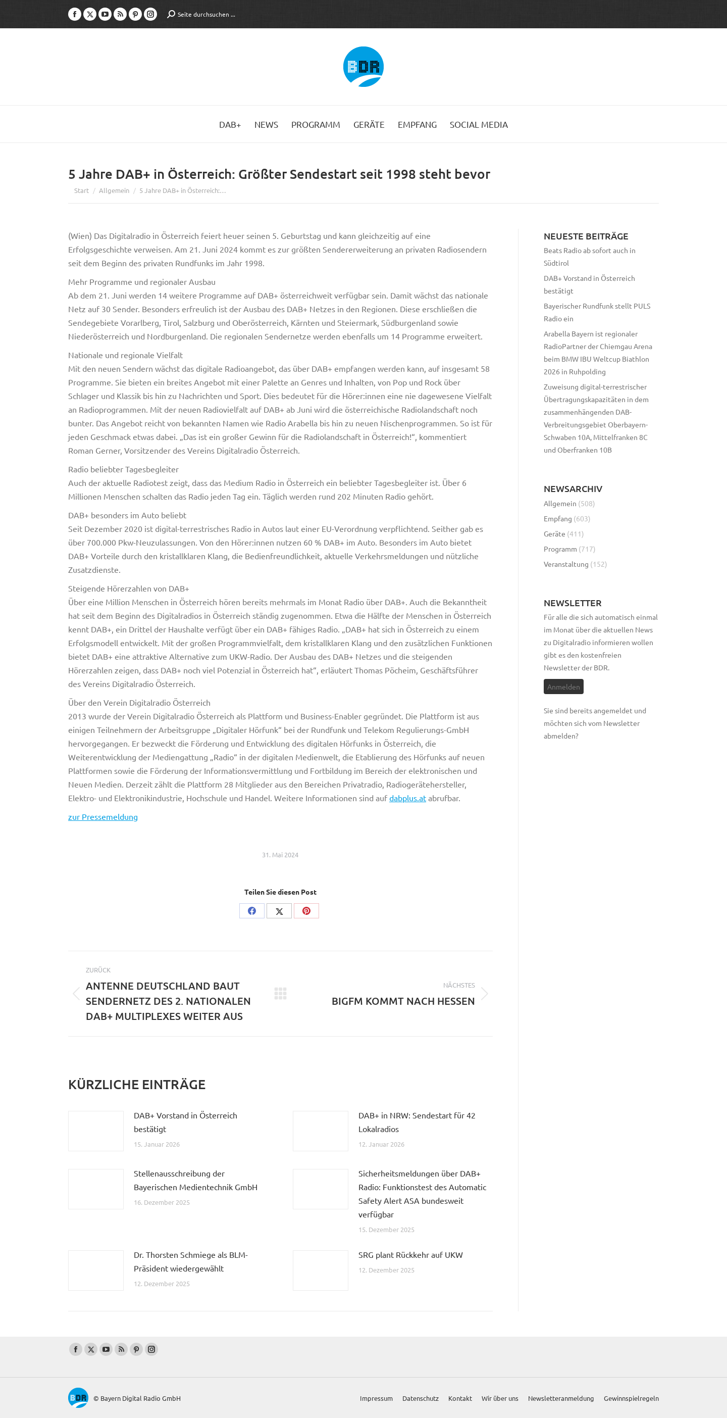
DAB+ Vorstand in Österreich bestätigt (185, 1122)
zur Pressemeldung (103, 816)
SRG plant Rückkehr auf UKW (410, 1254)
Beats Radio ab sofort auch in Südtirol (590, 256)
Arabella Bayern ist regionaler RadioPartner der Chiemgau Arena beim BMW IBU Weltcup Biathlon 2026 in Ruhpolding (598, 352)
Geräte (554, 533)
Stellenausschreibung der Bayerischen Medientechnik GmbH (195, 1180)
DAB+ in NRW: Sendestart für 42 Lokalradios (417, 1122)
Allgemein (560, 503)
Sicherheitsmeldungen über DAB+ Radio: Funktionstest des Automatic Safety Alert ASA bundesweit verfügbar (422, 1193)
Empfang (558, 518)
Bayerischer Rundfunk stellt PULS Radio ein (597, 312)
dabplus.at (407, 798)
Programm (560, 548)
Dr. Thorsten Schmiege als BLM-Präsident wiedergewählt (191, 1261)
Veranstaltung (566, 563)
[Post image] (96, 1131)
